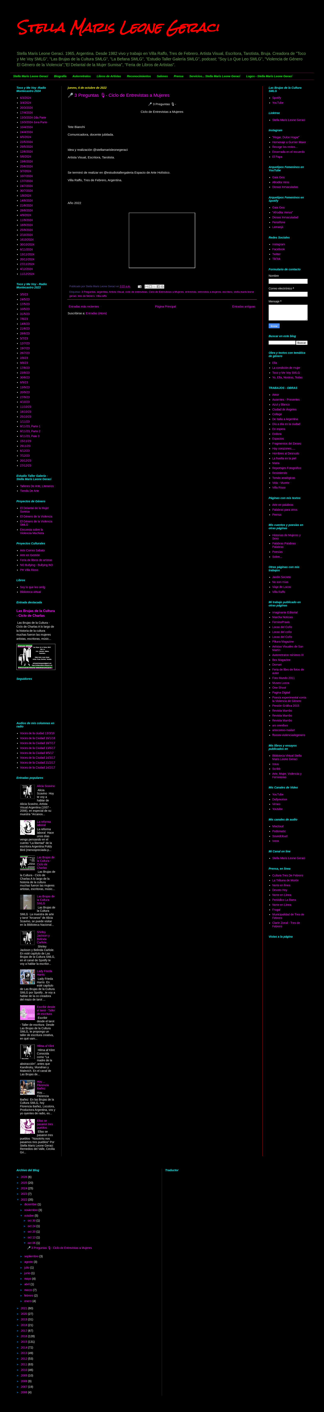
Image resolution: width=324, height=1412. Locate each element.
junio (27, 1273)
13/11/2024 (27, 254)
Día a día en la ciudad (286, 424)
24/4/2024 (26, 132)
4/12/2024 (26, 269)
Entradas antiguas (243, 306)
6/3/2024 (25, 97)
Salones (162, 76)
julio (27, 1267)
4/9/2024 (25, 215)
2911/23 (25, 446)
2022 (24, 1199)
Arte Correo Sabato (32, 550)
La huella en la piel (284, 458)
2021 (24, 1308)
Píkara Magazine (283, 641)
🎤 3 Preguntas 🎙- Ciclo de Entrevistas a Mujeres (118, 95)
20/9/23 (25, 392)
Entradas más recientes (84, 306)
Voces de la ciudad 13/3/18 (37, 733)
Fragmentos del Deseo (286, 443)
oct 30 (32, 1220)
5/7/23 (24, 338)
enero (28, 1301)
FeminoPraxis (281, 622)
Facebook (278, 249)
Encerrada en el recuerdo (288, 151)
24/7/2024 (26, 186)
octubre (29, 1215)
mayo (28, 1278)
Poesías (277, 551)
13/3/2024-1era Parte (33, 122)
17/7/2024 (26, 181)
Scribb (276, 768)
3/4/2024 (25, 102)
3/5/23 (24, 294)
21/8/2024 (26, 205)
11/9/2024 (26, 220)
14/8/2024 (26, 200)
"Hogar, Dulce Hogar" (286, 137)
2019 (24, 1319)
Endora (277, 434)
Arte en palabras (282, 504)
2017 (24, 1330)
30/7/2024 (26, 190)
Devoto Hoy (279, 890)
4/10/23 (25, 401)
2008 (24, 1381)
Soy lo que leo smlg (32, 587)
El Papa (277, 156)
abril (27, 1284)
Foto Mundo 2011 (283, 678)
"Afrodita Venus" (282, 212)
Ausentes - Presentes (286, 399)
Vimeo (276, 804)
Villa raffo (101, 296)
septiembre (31, 1256)
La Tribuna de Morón (285, 880)
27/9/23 (25, 397)
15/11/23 (25, 441)
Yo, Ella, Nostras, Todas (287, 377)
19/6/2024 (26, 161)
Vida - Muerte (281, 482)
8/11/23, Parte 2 (30, 431)
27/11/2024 (27, 264)
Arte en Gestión (30, 555)
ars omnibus (280, 725)
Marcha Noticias (282, 617)
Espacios (278, 438)
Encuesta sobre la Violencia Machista (32, 531)
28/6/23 (25, 333)
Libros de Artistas (109, 76)
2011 (24, 1364)
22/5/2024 (26, 142)
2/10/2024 (26, 234)
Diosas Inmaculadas (285, 187)
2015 (24, 1341)
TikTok (276, 258)
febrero (29, 1295)
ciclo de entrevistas (136, 291)
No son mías (280, 582)
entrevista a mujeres (209, 291)
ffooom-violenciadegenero (288, 735)
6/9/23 (24, 382)
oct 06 (32, 1243)
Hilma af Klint (45, 1046)
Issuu (275, 764)
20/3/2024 (26, 107)
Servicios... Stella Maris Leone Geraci (214, 76)
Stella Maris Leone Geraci (117, 27)
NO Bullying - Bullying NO (36, 565)
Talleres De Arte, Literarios (37, 486)
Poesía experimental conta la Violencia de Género (289, 699)
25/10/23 (25, 416)
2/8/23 (24, 358)
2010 (24, 1370)
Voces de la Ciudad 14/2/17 (37, 767)
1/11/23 (25, 421)
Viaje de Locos (281, 587)
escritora (227, 291)
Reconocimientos (139, 76)
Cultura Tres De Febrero (287, 875)
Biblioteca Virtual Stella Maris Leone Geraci (287, 757)
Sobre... (277, 556)
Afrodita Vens (280, 182)
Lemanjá (277, 227)
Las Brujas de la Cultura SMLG (46, 900)
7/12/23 (25, 455)
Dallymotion (279, 799)
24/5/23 (25, 299)
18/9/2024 (26, 225)
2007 (24, 1386)
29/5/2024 (26, 146)
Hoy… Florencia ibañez (43, 1085)
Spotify (276, 97)
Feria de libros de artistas (36, 560)
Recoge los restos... (285, 147)
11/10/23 (25, 406)
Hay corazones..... (283, 448)
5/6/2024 (25, 156)
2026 (24, 1177)
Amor (275, 394)
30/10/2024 (27, 244)
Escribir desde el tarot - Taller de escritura (46, 1010)
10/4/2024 (26, 127)
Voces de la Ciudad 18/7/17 (37, 743)
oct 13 (32, 1237)
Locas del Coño (282, 627)
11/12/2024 (27, 273)
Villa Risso (279, 487)
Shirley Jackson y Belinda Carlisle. (43, 937)
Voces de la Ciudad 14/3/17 (37, 757)
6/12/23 (25, 450)
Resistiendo (279, 473)
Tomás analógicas (283, 478)
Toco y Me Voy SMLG (286, 372)
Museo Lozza (280, 683)
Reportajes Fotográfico (286, 468)
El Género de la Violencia (36, 516)
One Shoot (279, 687)
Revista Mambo (282, 710)
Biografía (60, 76)
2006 (24, 1392)
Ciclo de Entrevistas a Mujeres (166, 291)
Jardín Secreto (281, 577)
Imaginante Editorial (285, 612)
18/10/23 (25, 411)
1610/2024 (27, 239)
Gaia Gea (278, 177)
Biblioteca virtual (30, 592)
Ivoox (275, 841)
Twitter (276, 254)
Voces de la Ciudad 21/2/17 (37, 762)
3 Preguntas (89, 291)
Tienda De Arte (29, 490)
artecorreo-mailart (283, 730)
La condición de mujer (286, 367)
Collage (277, 414)
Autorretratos (81, 76)
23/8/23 (25, 372)
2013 (24, 1353)
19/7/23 (25, 348)
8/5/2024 (25, 137)
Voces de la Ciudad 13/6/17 (37, 748)
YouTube (278, 102)
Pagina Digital (281, 692)
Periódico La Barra (284, 899)
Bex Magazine (281, 660)
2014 (24, 1347)
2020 (24, 1313)
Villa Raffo (278, 592)
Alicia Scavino (46, 786)
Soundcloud (279, 836)
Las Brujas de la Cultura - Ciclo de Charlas (46, 862)
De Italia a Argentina (285, 419)
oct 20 (32, 1231)
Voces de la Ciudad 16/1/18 (37, 738)
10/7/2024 (26, 176)
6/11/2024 (26, 249)
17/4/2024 (26, 112)
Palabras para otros (284, 509)
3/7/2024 (25, 171)
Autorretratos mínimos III (288, 655)
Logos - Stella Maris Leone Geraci (269, 76)
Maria (276, 463)
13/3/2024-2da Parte (33, 117)
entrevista (190, 291)
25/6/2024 (26, 166)
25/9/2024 (26, 230)
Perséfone (278, 222)
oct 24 (32, 1226)
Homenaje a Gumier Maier (289, 142)
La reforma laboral (44, 823)
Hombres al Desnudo (285, 453)
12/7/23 (25, 343)
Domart (277, 664)
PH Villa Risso (29, 570)
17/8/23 (25, 367)
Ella (274, 362)
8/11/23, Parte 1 (30, 426)
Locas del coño (282, 632)
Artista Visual (116, 291)
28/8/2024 (26, 210)
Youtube (277, 809)
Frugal (276, 909)
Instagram (278, 244)
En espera (278, 429)
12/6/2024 (26, 151)
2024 (24, 1188)
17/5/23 (25, 304)
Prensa (178, 76)
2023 (24, 1193)
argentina (102, 291)
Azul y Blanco (281, 404)
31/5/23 (25, 314)
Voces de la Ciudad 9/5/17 (37, 753)
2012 (24, 1358)
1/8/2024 (25, 195)
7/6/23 (24, 318)
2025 (24, 1182)
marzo (28, 1290)
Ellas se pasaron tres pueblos (45, 1124)
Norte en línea (281, 885)
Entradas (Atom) (96, 313)
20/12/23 (25, 460)
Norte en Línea (281, 895)
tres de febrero (86, 296)
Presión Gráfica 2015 (285, 705)
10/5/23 (25, 309)
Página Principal (165, 306)
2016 (24, 1336)
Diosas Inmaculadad (285, 217)
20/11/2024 (27, 259)
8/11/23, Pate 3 (30, 436)
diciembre (31, 1204)
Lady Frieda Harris (44, 972)
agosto (29, 1261)
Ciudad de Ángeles (284, 409)
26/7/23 (25, 353)
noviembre (31, 1210)
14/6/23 (25, 323)
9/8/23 (24, 362)
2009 (24, 1375)
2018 (24, 1325)
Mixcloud (278, 826)
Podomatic (279, 831)
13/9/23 (25, 387)
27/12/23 (25, 465)
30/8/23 (25, 377)
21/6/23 (25, 328)
